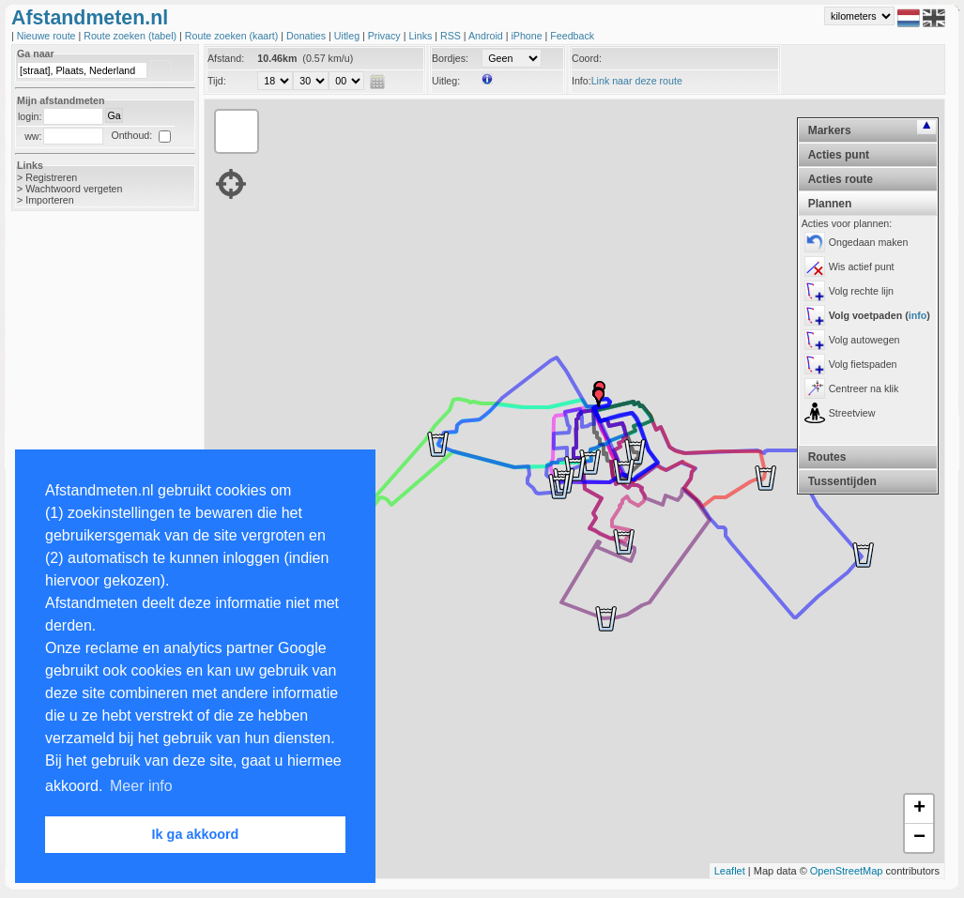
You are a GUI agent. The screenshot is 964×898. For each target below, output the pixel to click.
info (918, 315)
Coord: (587, 58)
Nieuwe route (48, 35)
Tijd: (216, 80)
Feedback (572, 35)
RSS (452, 35)
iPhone (527, 35)
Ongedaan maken (869, 242)
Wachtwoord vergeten (73, 188)
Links (421, 35)
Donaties (307, 35)
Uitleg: (446, 80)
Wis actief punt (862, 266)
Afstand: (225, 58)
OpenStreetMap (846, 870)
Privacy (386, 35)
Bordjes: (450, 58)
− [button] (919, 838)
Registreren (51, 177)
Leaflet (729, 870)
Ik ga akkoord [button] (195, 834)
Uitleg (348, 35)
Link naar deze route (636, 80)
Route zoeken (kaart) (233, 35)
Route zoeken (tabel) (131, 35)
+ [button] (919, 809)
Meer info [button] (141, 786)
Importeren (49, 199)
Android (487, 35)
